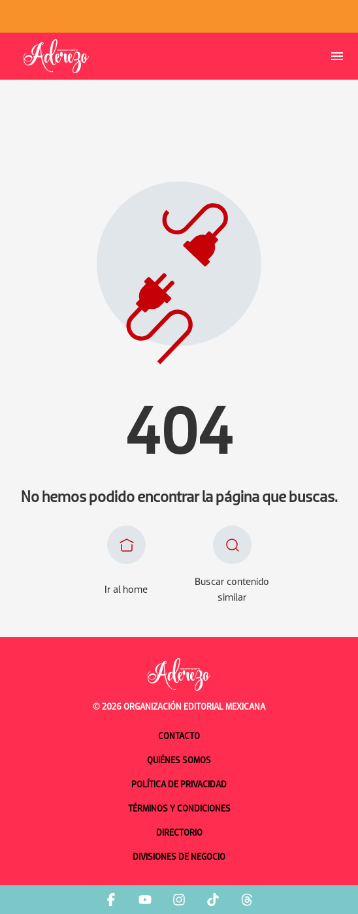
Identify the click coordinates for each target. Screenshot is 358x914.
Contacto (179, 737)
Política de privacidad (179, 785)
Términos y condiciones (179, 809)
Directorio (179, 833)
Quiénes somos (179, 761)
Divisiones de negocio (179, 857)
